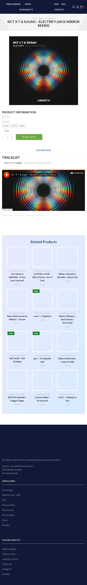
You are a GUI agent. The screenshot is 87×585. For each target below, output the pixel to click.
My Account (8, 510)
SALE (56, 4)
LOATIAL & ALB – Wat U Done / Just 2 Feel (42, 277)
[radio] (6, 126)
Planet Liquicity (9, 549)
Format (5, 121)
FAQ (63, 4)
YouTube (6, 574)
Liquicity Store (9, 554)
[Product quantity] (8, 137)
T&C (4, 500)
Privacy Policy (8, 505)
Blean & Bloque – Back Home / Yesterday (67, 319)
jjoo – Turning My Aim (42, 360)
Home (34, 18)
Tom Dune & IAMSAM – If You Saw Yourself (17, 277)
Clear (7, 130)
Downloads (50, 18)
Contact (59, 9)
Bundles (6, 525)
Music (29, 4)
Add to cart (30, 137)
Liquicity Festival (10, 559)
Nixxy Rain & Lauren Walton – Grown (17, 318)
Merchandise (14, 4)
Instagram (6, 569)
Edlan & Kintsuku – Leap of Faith (67, 360)
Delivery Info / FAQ (11, 495)
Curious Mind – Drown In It (42, 399)
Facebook (7, 564)
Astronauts (26, 9)
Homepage (7, 490)
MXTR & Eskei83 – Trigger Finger (17, 399)
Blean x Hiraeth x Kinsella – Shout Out (67, 275)
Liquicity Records (7, 215)
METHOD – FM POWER (17, 360)
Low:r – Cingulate (42, 316)
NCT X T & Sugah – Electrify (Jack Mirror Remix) (29, 215)
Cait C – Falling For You (67, 399)
